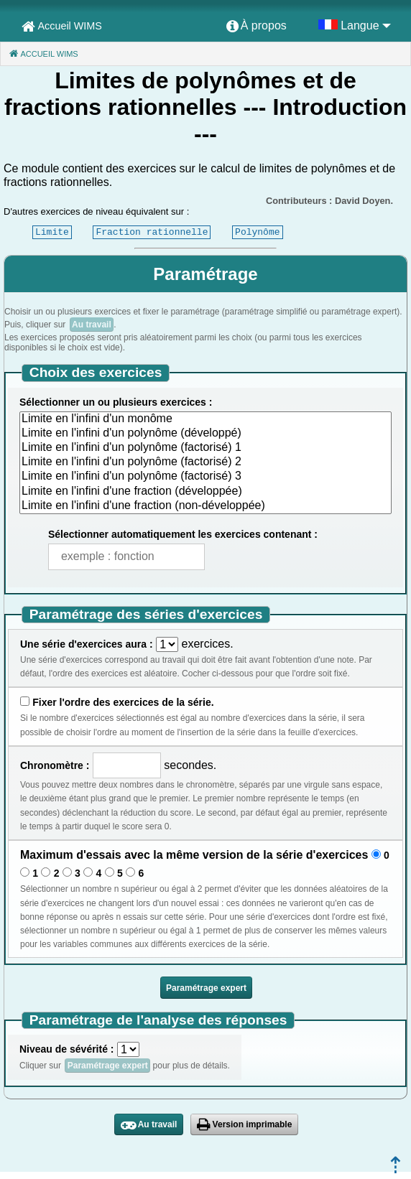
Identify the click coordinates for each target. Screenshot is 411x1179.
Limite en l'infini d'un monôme (205, 419)
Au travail (91, 325)
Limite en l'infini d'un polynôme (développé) (205, 434)
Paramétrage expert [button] (206, 988)
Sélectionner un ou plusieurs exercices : (115, 402)
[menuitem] (256, 26)
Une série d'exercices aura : (86, 644)
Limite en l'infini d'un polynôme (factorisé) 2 (205, 462)
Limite (52, 231)
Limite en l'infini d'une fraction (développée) (205, 492)
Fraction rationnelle (152, 231)
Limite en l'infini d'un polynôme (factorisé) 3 (205, 477)
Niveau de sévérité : (66, 1049)
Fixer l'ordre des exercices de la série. (122, 702)
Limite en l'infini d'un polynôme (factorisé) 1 (205, 448)
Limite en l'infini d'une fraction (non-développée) (205, 506)
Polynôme (257, 231)
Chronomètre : (54, 765)
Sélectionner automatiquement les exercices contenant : (183, 534)
